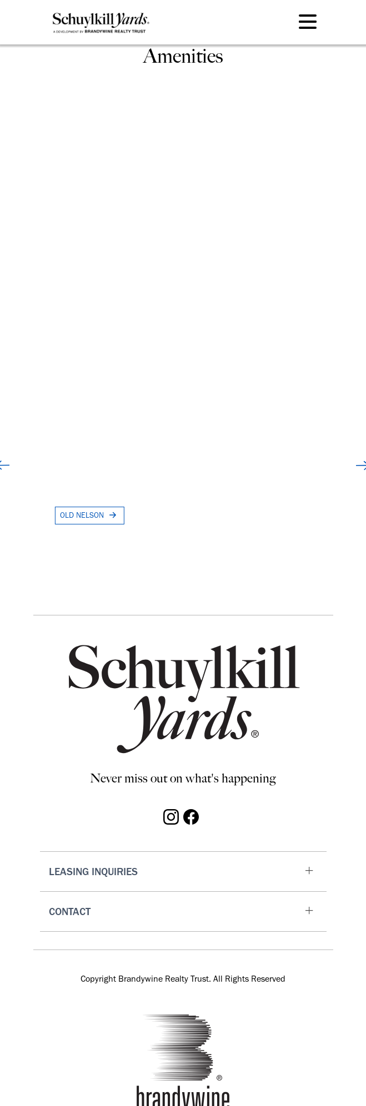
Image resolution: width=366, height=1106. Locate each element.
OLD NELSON (89, 515)
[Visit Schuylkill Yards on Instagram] (171, 815)
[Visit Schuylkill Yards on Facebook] (191, 815)
